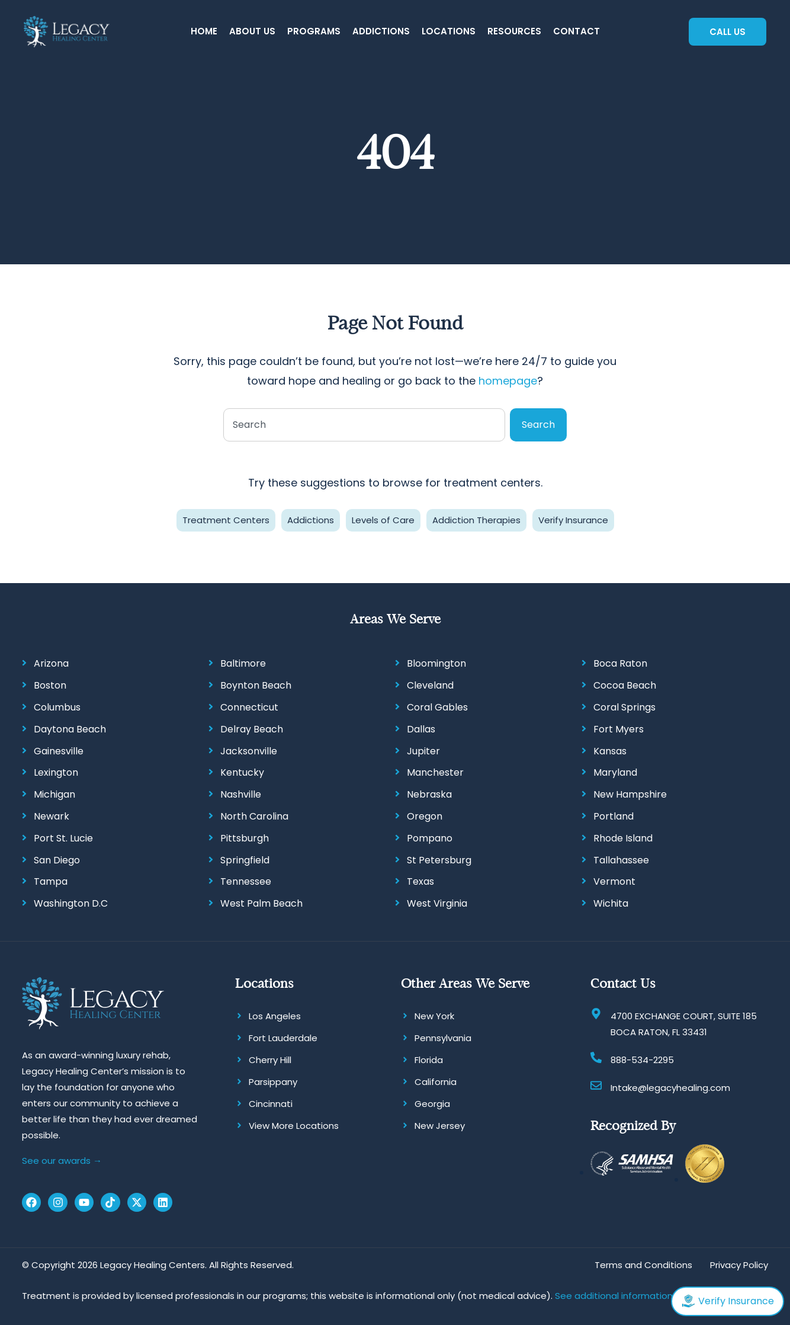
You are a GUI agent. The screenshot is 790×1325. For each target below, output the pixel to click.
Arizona (51, 663)
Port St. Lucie (63, 838)
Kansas (610, 751)
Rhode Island (623, 838)
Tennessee (245, 881)
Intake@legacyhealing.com (670, 1087)
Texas (420, 881)
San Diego (57, 860)
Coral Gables (437, 707)
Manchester (435, 772)
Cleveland (430, 685)
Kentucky (242, 772)
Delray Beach (251, 729)
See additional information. (615, 1295)
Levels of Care (383, 520)
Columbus (57, 707)
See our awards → (62, 1160)
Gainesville (59, 751)
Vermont (614, 881)
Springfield (244, 860)
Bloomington (436, 663)
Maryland (615, 772)
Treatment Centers (225, 520)
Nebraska (429, 794)
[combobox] (364, 424)
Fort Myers (618, 729)
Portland (613, 816)
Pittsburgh (244, 838)
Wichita (610, 903)
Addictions (310, 520)
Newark (51, 816)
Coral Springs (624, 707)
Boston (50, 685)
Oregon (424, 816)
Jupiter (423, 751)
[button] (252, 31)
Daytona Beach (70, 729)
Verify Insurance (573, 520)
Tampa (51, 881)
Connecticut (249, 707)
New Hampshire (630, 794)
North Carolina (254, 816)
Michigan (54, 794)
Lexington (56, 772)
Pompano (429, 838)
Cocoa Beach (624, 685)
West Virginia (437, 903)
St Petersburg (439, 860)
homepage (508, 380)
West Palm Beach (261, 903)
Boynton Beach (255, 685)
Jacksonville (248, 751)
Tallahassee (621, 860)
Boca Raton (620, 663)
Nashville (240, 794)
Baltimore (243, 663)
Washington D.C (71, 903)
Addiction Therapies (476, 520)
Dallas (421, 729)
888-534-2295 (642, 1060)
